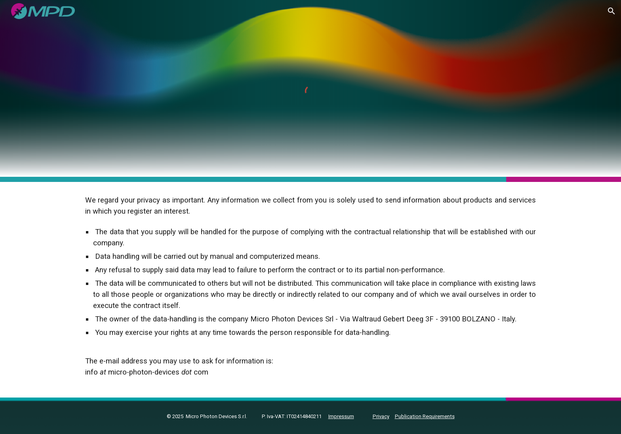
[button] (611, 11)
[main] (310, 289)
